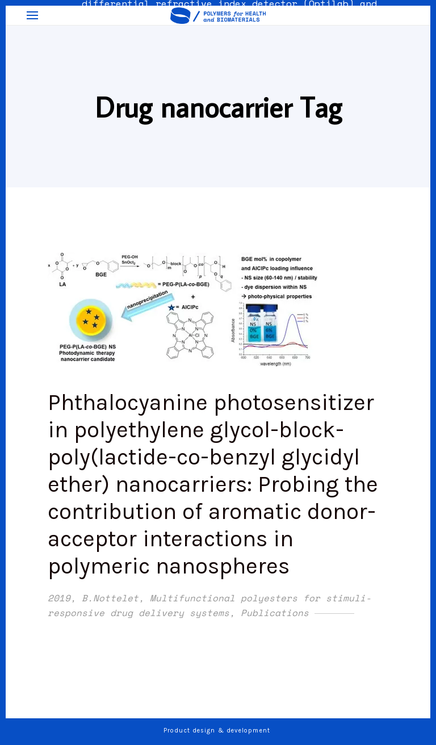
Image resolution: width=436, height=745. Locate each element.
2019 (59, 598)
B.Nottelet (110, 598)
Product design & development (218, 730)
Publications (275, 613)
